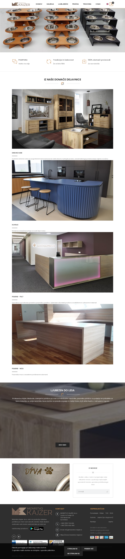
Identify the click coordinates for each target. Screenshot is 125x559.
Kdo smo (62, 445)
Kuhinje (15, 225)
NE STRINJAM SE (73, 553)
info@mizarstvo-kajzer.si (73, 530)
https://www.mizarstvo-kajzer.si (71, 535)
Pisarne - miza (17, 368)
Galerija (50, 4)
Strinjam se (72, 549)
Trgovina (87, 4)
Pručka (75, 4)
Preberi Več (89, 549)
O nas (98, 4)
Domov (39, 4)
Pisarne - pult (17, 297)
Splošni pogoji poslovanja (99, 530)
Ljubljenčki (63, 4)
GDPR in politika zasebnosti (100, 533)
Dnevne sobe (17, 153)
